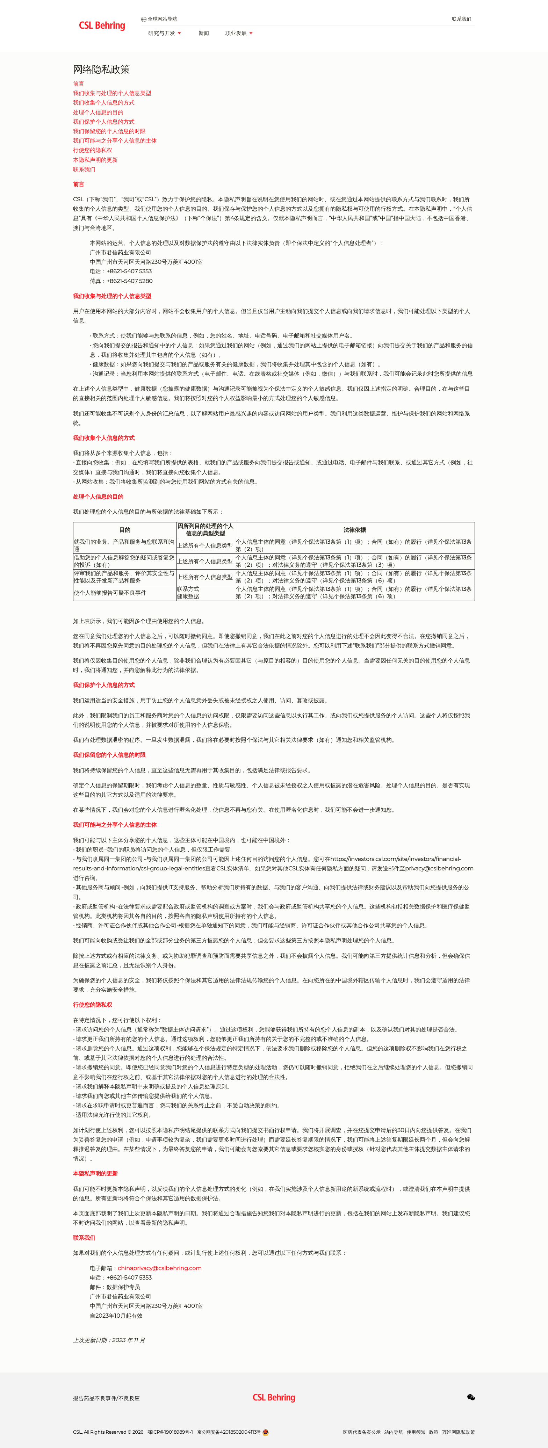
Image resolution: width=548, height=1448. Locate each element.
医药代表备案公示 (362, 1432)
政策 (434, 1432)
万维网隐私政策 (458, 1432)
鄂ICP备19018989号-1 (170, 1432)
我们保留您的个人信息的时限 (109, 131)
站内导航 (393, 1432)
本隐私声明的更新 (95, 160)
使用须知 (416, 1432)
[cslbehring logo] (102, 26)
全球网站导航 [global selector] (159, 19)
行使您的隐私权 (92, 150)
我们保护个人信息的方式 (104, 121)
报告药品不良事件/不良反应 (106, 1398)
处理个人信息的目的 (98, 112)
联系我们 (461, 19)
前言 (78, 83)
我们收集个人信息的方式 (104, 102)
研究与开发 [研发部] (166, 33)
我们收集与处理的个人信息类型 (112, 93)
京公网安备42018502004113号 (229, 1432)
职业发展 (240, 33)
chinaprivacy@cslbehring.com (160, 1268)
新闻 (204, 33)
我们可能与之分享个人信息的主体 (115, 140)
